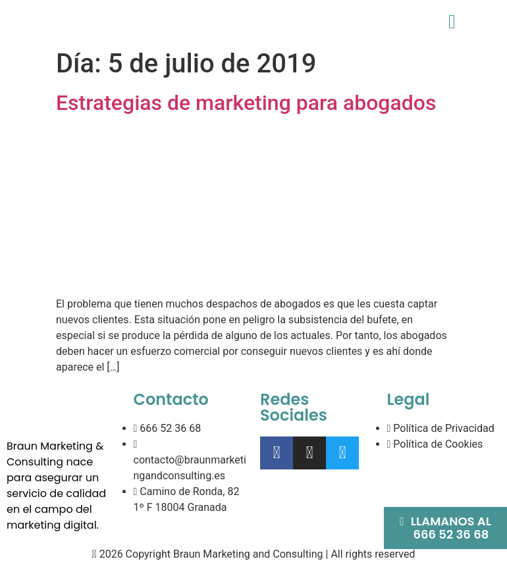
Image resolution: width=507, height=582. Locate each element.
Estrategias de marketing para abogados (246, 102)
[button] (451, 21)
